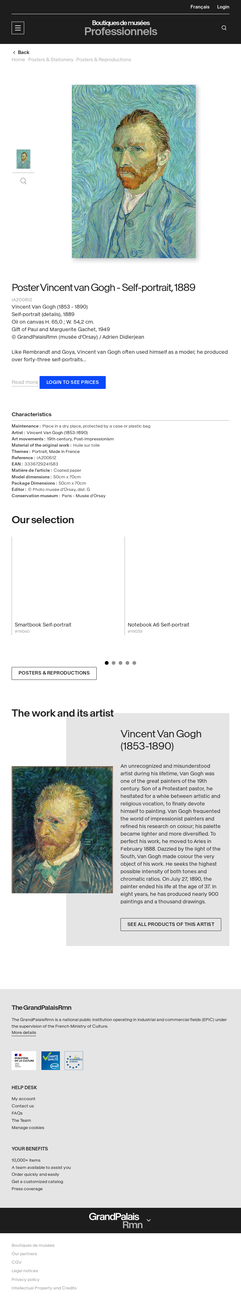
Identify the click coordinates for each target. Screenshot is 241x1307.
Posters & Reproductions (54, 673)
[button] (18, 28)
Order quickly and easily (35, 1174)
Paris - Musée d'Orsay (84, 496)
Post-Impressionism (94, 439)
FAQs (17, 1113)
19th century (59, 439)
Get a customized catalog (37, 1182)
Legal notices (25, 1271)
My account (23, 1099)
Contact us (23, 1106)
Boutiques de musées (33, 1245)
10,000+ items (26, 1160)
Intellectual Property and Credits (44, 1288)
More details (24, 1032)
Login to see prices (72, 382)
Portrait (39, 452)
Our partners (24, 1254)
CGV (17, 1262)
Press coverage (27, 1189)
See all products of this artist (171, 924)
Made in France (64, 452)
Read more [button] (25, 382)
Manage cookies (28, 1128)
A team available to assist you (41, 1167)
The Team (21, 1120)
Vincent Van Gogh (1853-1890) (57, 433)
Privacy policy (26, 1279)
